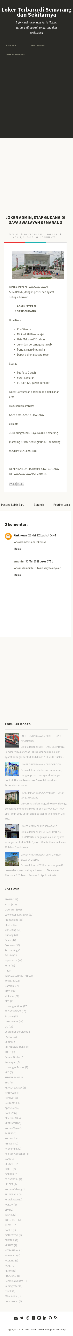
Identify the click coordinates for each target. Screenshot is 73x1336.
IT (6, 970)
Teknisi (9, 955)
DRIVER (9, 991)
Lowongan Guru (14, 1006)
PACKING (10, 1260)
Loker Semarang (15, 54)
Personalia (11, 1138)
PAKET (8, 1265)
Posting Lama (61, 505)
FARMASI (10, 1240)
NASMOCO (11, 1255)
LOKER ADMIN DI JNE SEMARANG (39, 826)
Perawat (9, 1097)
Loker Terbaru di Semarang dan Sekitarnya (36, 12)
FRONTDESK (11, 1179)
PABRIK (9, 1133)
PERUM (9, 1270)
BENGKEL (10, 1164)
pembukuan (11, 1301)
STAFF (8, 1291)
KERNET (9, 1245)
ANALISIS (10, 1143)
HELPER (9, 1184)
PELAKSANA (11, 1194)
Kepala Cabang (13, 1189)
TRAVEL (9, 1225)
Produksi (10, 945)
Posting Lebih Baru (12, 505)
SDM (7, 1209)
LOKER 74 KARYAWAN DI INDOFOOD (41, 764)
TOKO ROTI (11, 1220)
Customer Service (15, 1031)
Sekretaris (11, 1103)
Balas (17, 549)
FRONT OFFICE (13, 1011)
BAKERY (9, 1113)
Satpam (9, 1016)
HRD (7, 1072)
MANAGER (10, 1092)
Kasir (8, 904)
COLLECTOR (11, 1235)
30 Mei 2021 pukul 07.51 (39, 561)
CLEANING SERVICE (15, 1047)
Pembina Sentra (14, 1281)
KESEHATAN (11, 1123)
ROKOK (9, 1204)
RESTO (8, 925)
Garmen (9, 986)
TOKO (8, 1052)
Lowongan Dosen (15, 1067)
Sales (8, 940)
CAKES (8, 1230)
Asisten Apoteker (15, 1153)
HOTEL (8, 1036)
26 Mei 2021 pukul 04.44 (42, 535)
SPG (7, 1001)
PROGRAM (11, 1276)
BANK (8, 1159)
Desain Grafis (12, 1057)
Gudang (28, 237)
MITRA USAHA (12, 1250)
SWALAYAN (11, 1296)
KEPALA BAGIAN (13, 1087)
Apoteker (10, 1108)
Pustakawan (12, 1199)
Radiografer (12, 1286)
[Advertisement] (36, 97)
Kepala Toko (12, 1128)
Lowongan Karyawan (16, 914)
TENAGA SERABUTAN (16, 975)
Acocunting (11, 1148)
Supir (8, 1042)
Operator (10, 909)
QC (6, 1026)
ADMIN (17, 237)
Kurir (7, 965)
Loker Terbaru (36, 45)
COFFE (8, 1169)
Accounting (11, 950)
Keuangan (10, 1062)
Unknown (20, 535)
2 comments (47, 237)
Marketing (10, 930)
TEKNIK (9, 1214)
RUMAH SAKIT (12, 1077)
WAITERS (10, 980)
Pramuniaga (11, 919)
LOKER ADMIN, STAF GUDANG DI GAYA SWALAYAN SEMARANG (35, 220)
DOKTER (9, 1174)
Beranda (11, 45)
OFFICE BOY (11, 1021)
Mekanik (9, 996)
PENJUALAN (11, 1118)
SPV (7, 1082)
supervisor (11, 960)
